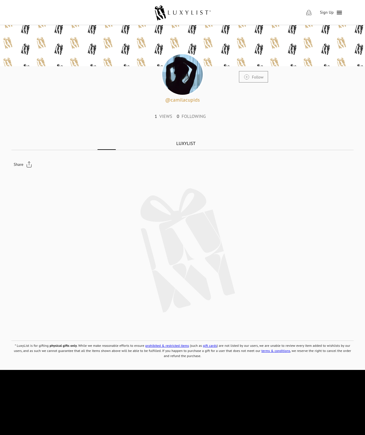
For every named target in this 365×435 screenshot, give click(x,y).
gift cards (210, 345)
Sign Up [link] (327, 12)
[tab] (185, 143)
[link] (182, 13)
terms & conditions (275, 351)
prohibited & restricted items (167, 345)
